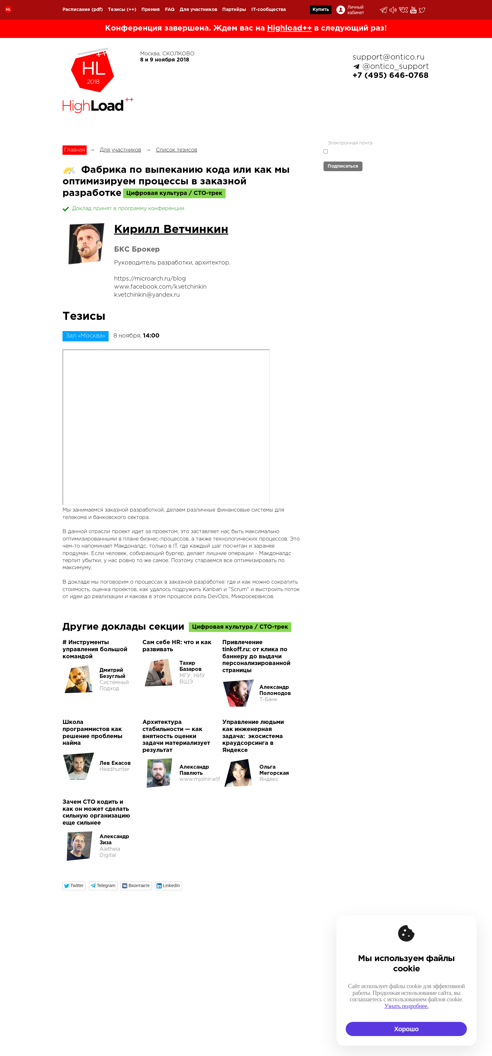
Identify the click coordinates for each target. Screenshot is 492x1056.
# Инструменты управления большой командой (95, 649)
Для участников (198, 10)
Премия (150, 10)
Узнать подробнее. (406, 1006)
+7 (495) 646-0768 (390, 75)
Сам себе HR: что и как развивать (176, 646)
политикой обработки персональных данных (362, 154)
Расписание (76, 10)
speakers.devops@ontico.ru (147, 1022)
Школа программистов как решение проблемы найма (92, 733)
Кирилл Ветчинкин (171, 230)
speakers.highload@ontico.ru (156, 1029)
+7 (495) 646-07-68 (88, 966)
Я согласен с (362, 153)
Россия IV (245, 973)
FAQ (170, 10)
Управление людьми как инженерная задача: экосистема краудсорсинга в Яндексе (253, 736)
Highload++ (289, 28)
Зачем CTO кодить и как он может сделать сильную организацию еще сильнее (96, 813)
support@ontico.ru (388, 57)
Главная (74, 150)
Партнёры (234, 10)
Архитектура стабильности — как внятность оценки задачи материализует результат (176, 736)
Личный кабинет (356, 10)
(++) (131, 10)
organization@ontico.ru (138, 1008)
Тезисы (116, 10)
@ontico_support (395, 66)
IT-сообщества (268, 10)
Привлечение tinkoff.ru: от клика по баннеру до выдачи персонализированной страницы (256, 656)
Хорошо (406, 1029)
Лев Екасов (115, 763)
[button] (74, 886)
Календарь (247, 966)
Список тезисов (176, 150)
